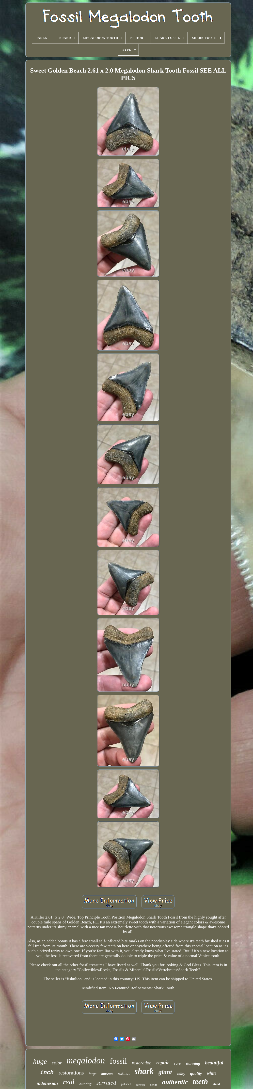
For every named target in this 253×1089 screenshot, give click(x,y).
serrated (106, 1082)
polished (126, 1084)
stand (216, 1084)
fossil (118, 1061)
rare (177, 1063)
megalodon (86, 1060)
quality (196, 1073)
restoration (141, 1062)
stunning (193, 1063)
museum (107, 1074)
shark (144, 1071)
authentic (175, 1082)
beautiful (214, 1062)
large (92, 1074)
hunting (85, 1084)
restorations (71, 1073)
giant (165, 1072)
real (68, 1082)
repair (162, 1062)
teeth (200, 1081)
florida (153, 1084)
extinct (124, 1073)
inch (47, 1073)
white (211, 1073)
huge (40, 1061)
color (57, 1062)
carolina (140, 1084)
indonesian (47, 1083)
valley (181, 1074)
